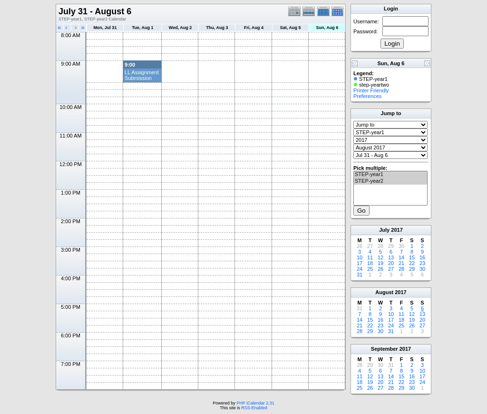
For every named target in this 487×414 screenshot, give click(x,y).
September (384, 349)
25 (370, 269)
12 (380, 257)
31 (359, 274)
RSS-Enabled (254, 407)
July (384, 230)
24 (359, 269)
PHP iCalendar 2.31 (255, 403)
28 (401, 269)
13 (391, 257)
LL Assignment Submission (142, 75)
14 (401, 257)
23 (422, 263)
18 (370, 263)
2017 (396, 230)
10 (359, 257)
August (384, 292)
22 (412, 263)
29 (412, 269)
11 (370, 257)
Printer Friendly (371, 90)
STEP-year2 (390, 181)
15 (412, 257)
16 (422, 257)
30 (422, 269)
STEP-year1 (390, 174)
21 (401, 263)
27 (391, 269)
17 (359, 263)
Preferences (367, 96)
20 (391, 263)
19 (380, 263)
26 (380, 269)
